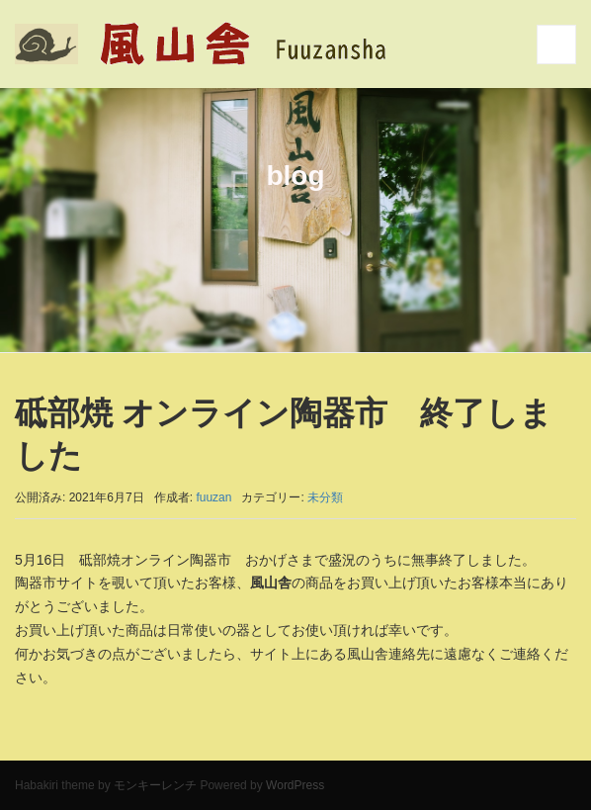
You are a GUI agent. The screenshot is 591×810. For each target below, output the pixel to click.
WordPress (295, 785)
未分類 (325, 497)
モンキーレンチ (155, 785)
